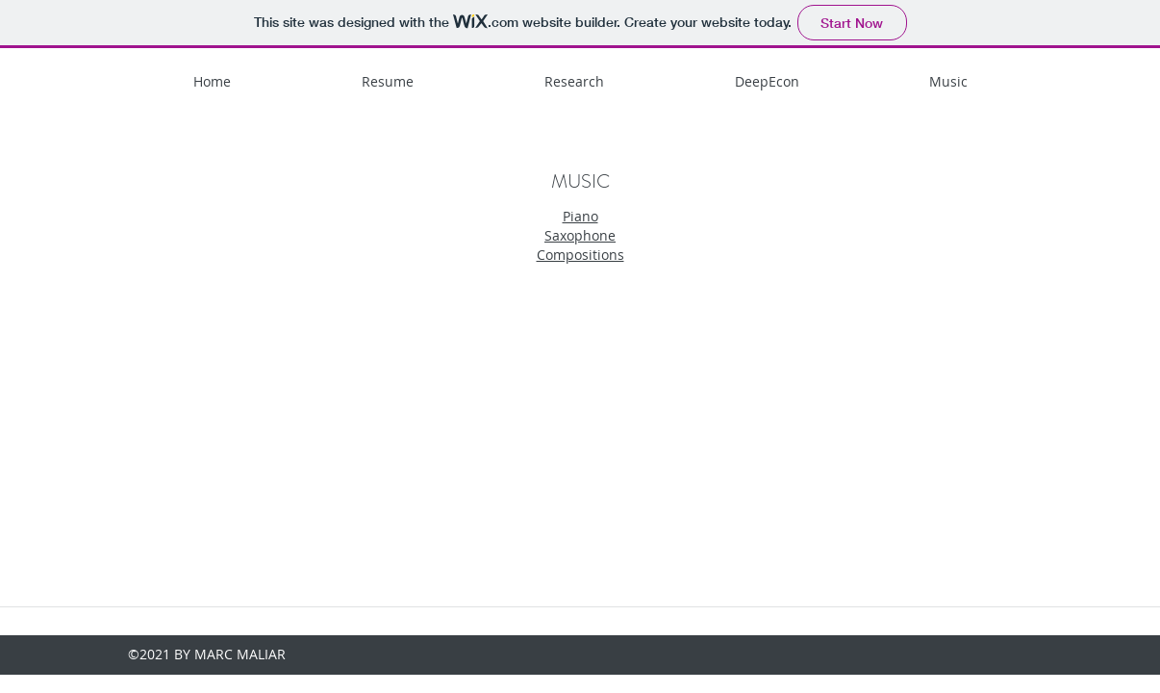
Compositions (580, 254)
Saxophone (580, 235)
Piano (580, 216)
